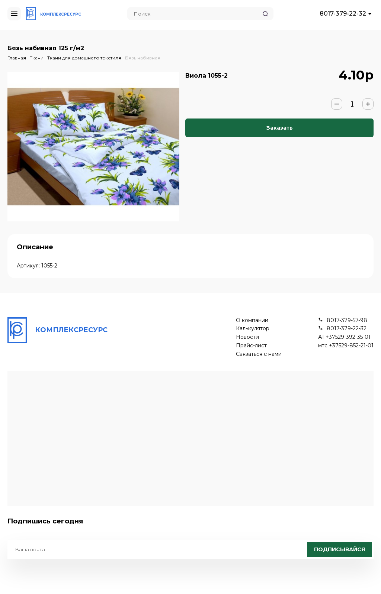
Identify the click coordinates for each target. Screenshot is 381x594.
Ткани (37, 58)
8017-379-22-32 (343, 13)
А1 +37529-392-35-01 (344, 337)
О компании (252, 320)
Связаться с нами (259, 354)
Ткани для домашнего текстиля (84, 58)
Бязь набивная (142, 58)
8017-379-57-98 (347, 320)
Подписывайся (339, 549)
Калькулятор (252, 328)
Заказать (279, 127)
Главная (16, 58)
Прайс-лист (251, 346)
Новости (247, 337)
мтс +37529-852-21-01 (346, 346)
